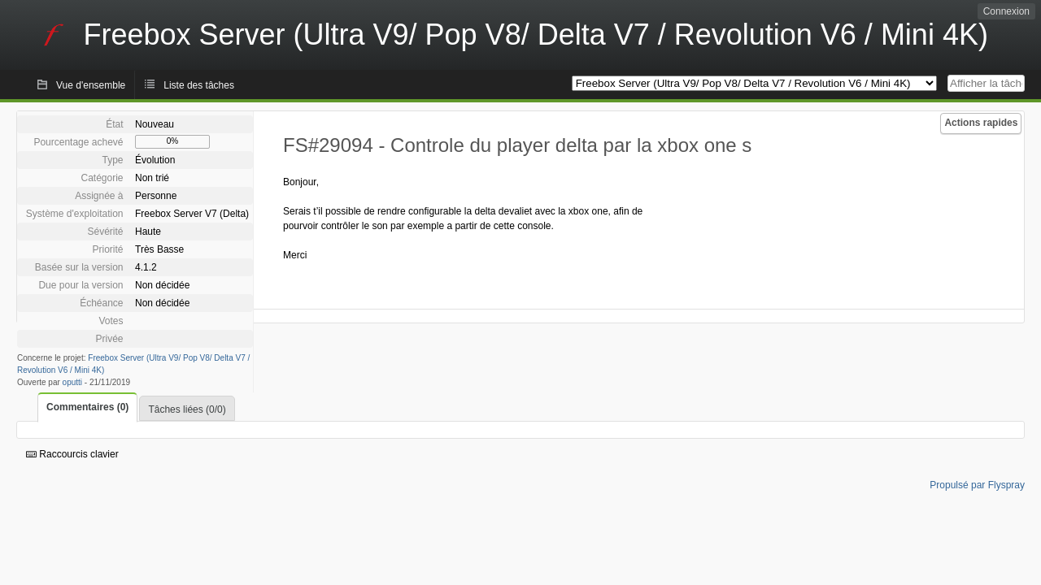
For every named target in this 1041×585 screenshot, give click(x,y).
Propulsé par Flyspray (977, 485)
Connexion (1006, 11)
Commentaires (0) (87, 407)
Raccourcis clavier (72, 454)
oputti (72, 382)
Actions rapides (980, 122)
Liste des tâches (198, 85)
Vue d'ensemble (90, 85)
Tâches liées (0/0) (186, 409)
